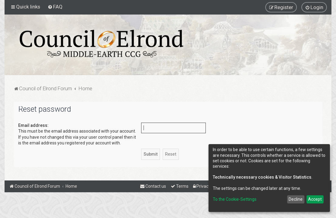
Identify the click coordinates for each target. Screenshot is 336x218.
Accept (315, 199)
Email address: (33, 125)
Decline (296, 199)
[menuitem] (55, 6)
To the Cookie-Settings (234, 199)
